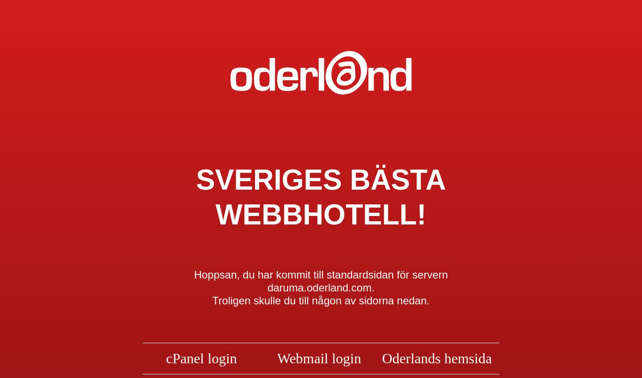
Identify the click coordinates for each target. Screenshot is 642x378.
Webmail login (319, 358)
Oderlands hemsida (437, 358)
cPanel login (201, 358)
